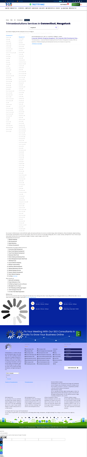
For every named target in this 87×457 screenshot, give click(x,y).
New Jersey (9, 93)
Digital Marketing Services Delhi (30, 360)
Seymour (21, 167)
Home (7, 20)
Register (69, 1)
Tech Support (55, 362)
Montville (21, 123)
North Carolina (9, 98)
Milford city (22, 119)
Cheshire (21, 56)
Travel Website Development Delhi (43, 363)
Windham (21, 223)
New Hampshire (10, 91)
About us (14, 8)
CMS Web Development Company (43, 360)
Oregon (8, 106)
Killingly (21, 108)
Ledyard (21, 110)
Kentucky (8, 70)
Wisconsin (8, 129)
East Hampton (22, 73)
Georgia (8, 56)
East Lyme (21, 79)
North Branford (22, 142)
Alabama (8, 37)
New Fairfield (22, 131)
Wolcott (21, 226)
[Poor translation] (5, 437)
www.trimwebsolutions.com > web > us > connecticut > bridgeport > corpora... (47, 36)
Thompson (21, 190)
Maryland (8, 73)
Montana (8, 85)
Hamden (21, 100)
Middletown (22, 115)
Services (21, 8)
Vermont (8, 121)
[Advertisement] (43, 15)
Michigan (8, 77)
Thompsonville (22, 192)
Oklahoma (8, 104)
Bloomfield (21, 44)
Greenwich (21, 90)
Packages (35, 8)
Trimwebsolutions (29, 382)
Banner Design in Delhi (29, 352)
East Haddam (22, 71)
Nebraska (8, 87)
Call (78, 333)
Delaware (8, 50)
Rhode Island (9, 110)
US (14, 20)
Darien (20, 69)
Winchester (22, 221)
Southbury (21, 177)
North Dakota (9, 100)
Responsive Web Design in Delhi (30, 354)
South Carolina (9, 112)
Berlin (20, 40)
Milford (21, 117)
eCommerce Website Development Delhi (44, 356)
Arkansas (8, 43)
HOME (8, 8)
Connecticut (20, 20)
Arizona (8, 41)
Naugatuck (22, 37)
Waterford (21, 205)
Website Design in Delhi (29, 349)
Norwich (21, 146)
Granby (21, 88)
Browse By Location (56, 354)
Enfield (21, 85)
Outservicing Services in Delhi (42, 352)
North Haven (22, 144)
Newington (21, 138)
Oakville (21, 148)
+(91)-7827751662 (9, 1)
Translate (8, 379)
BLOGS (58, 8)
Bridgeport (21, 48)
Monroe (21, 121)
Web (11, 20)
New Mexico (9, 95)
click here (15, 276)
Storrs (20, 186)
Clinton (21, 58)
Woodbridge (22, 228)
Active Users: (58, 1)
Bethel (20, 42)
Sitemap (55, 352)
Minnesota (8, 79)
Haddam (21, 98)
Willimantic (21, 217)
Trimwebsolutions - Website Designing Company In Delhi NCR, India (43, 427)
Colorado (8, 47)
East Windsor (22, 81)
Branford (21, 46)
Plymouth (21, 156)
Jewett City (22, 106)
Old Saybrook (22, 150)
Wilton (20, 219)
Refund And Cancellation (57, 360)
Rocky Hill (21, 165)
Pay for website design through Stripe (43, 425)
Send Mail (20, 1)
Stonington (21, 184)
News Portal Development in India (43, 362)
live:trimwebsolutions (40, 307)
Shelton (21, 169)
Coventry (21, 65)
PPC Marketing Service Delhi (30, 363)
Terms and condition (57, 356)
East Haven (22, 77)
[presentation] (73, 363)
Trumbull (21, 198)
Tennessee (9, 116)
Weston (21, 213)
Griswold (21, 92)
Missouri (8, 83)
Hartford (21, 102)
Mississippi (9, 81)
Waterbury (21, 203)
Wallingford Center (23, 202)
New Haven (22, 133)
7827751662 (76, 4)
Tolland (21, 194)
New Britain (22, 127)
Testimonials (55, 349)
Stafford (21, 180)
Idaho (7, 60)
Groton (21, 94)
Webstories (64, 8)
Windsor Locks (22, 225)
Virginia (8, 123)
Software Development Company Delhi (44, 354)
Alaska (8, 39)
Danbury (21, 67)
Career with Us (50, 8)
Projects (29, 8)
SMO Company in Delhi (29, 362)
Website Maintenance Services (30, 358)
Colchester (21, 60)
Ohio (7, 102)
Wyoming (8, 131)
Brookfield (21, 52)
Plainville (21, 154)
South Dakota (9, 114)
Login (64, 1)
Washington (9, 125)
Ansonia (21, 39)
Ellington (21, 83)
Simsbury (21, 171)
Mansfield (21, 111)
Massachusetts (10, 75)
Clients (42, 8)
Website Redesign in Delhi (29, 356)
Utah (7, 119)
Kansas (8, 68)
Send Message (73, 367)
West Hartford (22, 209)
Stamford (21, 182)
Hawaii (8, 58)
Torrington (21, 196)
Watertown (21, 207)
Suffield (21, 188)
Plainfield (21, 152)
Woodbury (21, 230)
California (8, 45)
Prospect (21, 157)
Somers (21, 173)
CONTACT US (72, 8)
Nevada (8, 89)
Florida (8, 54)
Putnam (21, 159)
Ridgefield (21, 163)
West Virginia (9, 127)
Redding (21, 161)
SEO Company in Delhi (41, 349)
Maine (7, 72)
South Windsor (22, 175)
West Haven (22, 211)
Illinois (8, 62)
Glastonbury (22, 87)
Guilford (21, 96)
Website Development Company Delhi (44, 358)
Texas (7, 118)
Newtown (21, 140)
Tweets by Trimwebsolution (11, 382)
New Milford (22, 136)
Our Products (64, 4)
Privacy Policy (55, 358)
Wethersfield (22, 215)
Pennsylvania (9, 108)
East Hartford (22, 75)
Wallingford (22, 200)
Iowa (7, 66)
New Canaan (22, 129)
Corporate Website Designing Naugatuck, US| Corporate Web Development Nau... (55, 38)
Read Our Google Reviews (31, 297)
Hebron (21, 104)
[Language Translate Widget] (12, 373)
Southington (22, 179)
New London (22, 134)
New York (8, 96)
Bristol (20, 50)
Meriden (21, 113)
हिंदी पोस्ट (54, 363)
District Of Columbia (11, 52)
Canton (21, 54)
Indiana (8, 64)
